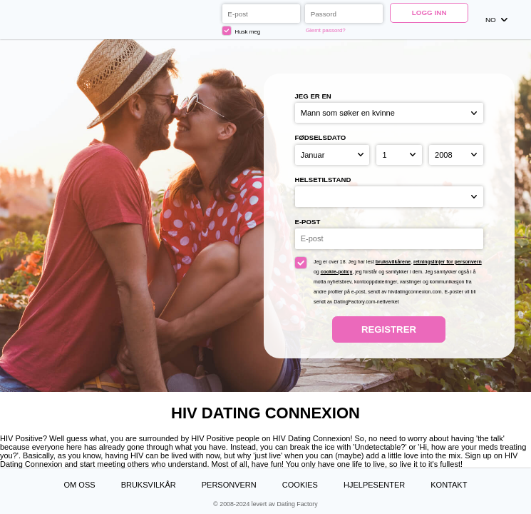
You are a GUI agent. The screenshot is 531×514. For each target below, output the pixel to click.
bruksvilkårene (393, 261)
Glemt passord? (326, 30)
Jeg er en (313, 96)
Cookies (300, 484)
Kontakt (449, 484)
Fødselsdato (320, 137)
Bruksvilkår (148, 484)
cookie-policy (337, 271)
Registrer (388, 329)
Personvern (229, 484)
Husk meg (241, 30)
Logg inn (429, 12)
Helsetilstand (323, 179)
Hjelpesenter (374, 484)
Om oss (80, 484)
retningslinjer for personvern (447, 261)
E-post (308, 222)
